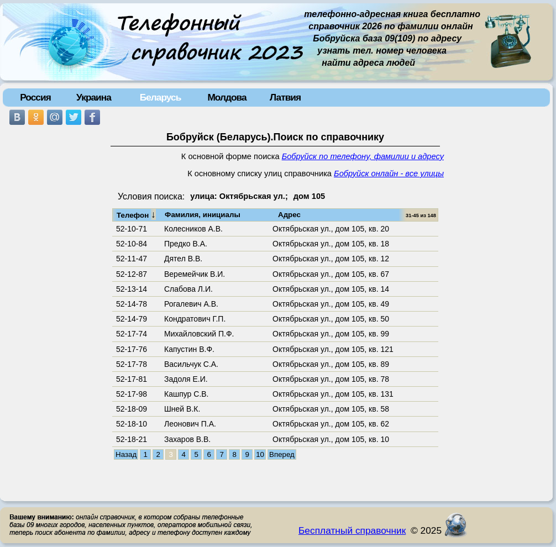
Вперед (282, 454)
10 (260, 454)
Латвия (285, 97)
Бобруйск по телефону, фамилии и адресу (363, 156)
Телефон (136, 214)
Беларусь (160, 97)
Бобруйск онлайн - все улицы (389, 173)
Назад (126, 454)
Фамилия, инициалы (202, 215)
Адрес (289, 215)
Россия (35, 97)
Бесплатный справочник (352, 530)
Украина (93, 97)
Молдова (226, 97)
